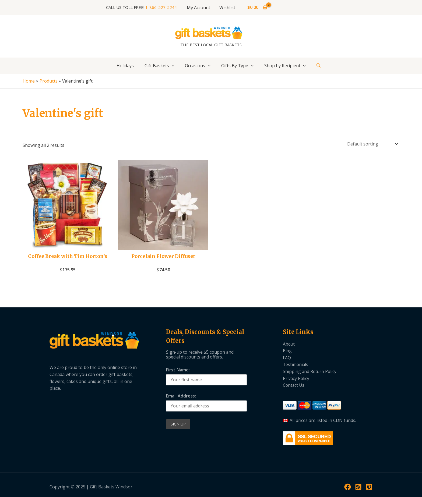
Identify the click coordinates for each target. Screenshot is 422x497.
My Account (198, 7)
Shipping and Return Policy (310, 371)
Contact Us (294, 385)
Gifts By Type (237, 66)
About (289, 344)
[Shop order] (372, 144)
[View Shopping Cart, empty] (257, 7)
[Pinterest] (369, 487)
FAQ (287, 358)
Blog (287, 351)
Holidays (125, 66)
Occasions (197, 66)
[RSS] (358, 487)
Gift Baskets (159, 66)
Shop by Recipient (285, 66)
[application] (171, 66)
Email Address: (181, 396)
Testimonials (296, 364)
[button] (318, 65)
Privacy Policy (296, 378)
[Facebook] (347, 487)
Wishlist (227, 7)
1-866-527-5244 (161, 7)
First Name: (178, 370)
